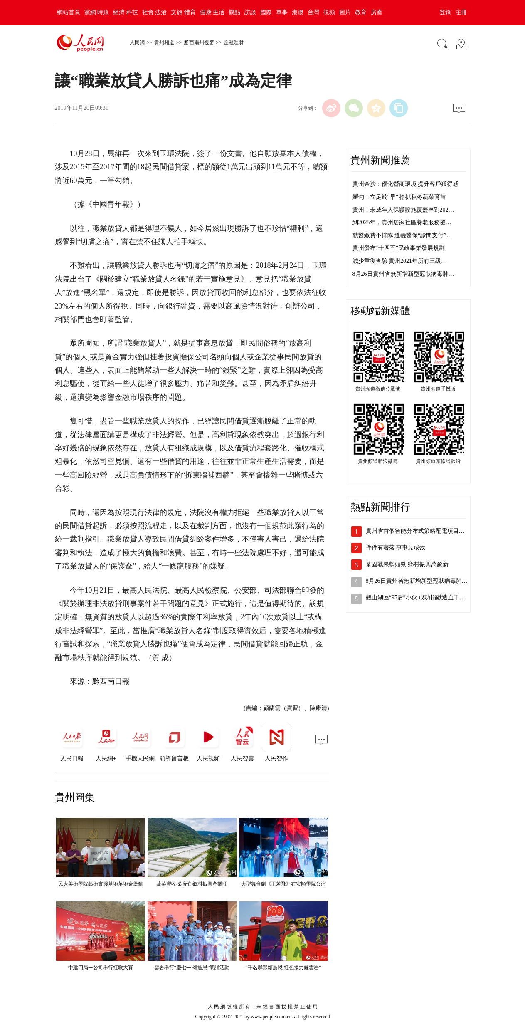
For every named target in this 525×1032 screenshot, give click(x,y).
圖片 (345, 12)
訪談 (250, 12)
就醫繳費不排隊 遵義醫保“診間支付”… (402, 235)
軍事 (282, 12)
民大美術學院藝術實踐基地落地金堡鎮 (100, 884)
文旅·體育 (183, 12)
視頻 (329, 12)
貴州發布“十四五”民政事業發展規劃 (398, 248)
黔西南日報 (111, 681)
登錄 (445, 12)
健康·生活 (212, 12)
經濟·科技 (125, 12)
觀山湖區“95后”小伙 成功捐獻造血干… (416, 597)
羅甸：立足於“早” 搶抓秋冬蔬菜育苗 (399, 197)
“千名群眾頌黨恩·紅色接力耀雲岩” (283, 967)
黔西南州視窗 (199, 42)
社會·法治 (154, 12)
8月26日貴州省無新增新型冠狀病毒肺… (403, 274)
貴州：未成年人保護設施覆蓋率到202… (403, 210)
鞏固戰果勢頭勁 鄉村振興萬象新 (407, 564)
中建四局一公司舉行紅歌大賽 (100, 967)
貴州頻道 (164, 42)
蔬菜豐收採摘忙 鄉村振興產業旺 (191, 884)
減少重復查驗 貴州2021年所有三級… (399, 261)
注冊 (461, 12)
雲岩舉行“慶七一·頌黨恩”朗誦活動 (192, 967)
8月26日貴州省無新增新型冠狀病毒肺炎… (419, 581)
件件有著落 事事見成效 (396, 547)
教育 (361, 12)
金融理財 (234, 42)
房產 (376, 12)
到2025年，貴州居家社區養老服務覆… (401, 222)
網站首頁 (68, 12)
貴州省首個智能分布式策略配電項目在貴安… (424, 531)
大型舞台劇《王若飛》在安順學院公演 (283, 884)
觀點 (234, 12)
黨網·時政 (96, 12)
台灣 (313, 12)
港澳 (297, 12)
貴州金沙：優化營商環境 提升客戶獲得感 (405, 184)
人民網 (137, 42)
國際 (266, 12)
